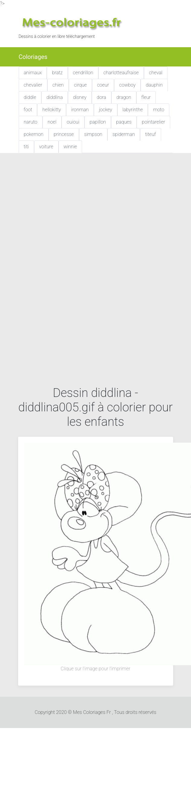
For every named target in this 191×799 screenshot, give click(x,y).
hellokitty (51, 109)
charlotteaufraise (121, 72)
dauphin (154, 85)
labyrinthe (133, 109)
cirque (80, 85)
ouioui (73, 122)
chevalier (33, 85)
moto (158, 109)
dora (101, 97)
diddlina (54, 97)
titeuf (150, 134)
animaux (33, 72)
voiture (46, 146)
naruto (30, 122)
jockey (105, 109)
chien (58, 85)
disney (80, 97)
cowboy (127, 85)
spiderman (124, 134)
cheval (155, 72)
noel (52, 122)
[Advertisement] (70, 216)
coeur (103, 85)
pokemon (33, 134)
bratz (57, 72)
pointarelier (153, 122)
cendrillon (83, 72)
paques (124, 122)
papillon (98, 122)
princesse (64, 134)
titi (26, 146)
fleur (146, 97)
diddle (30, 97)
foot (28, 109)
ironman (80, 109)
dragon (123, 97)
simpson (93, 134)
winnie (70, 146)
